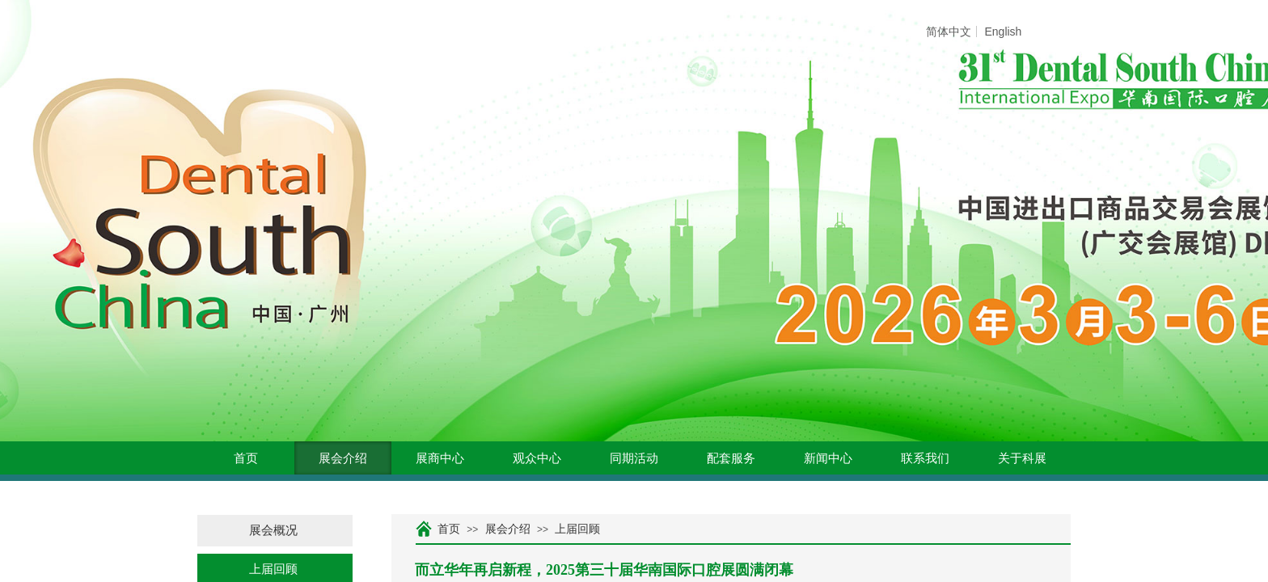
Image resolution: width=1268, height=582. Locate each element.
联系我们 (925, 458)
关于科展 (1022, 458)
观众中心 (537, 458)
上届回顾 (577, 529)
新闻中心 (828, 458)
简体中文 (948, 31)
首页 (246, 458)
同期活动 (634, 458)
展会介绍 (343, 458)
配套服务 (731, 458)
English (1002, 31)
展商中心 (440, 458)
